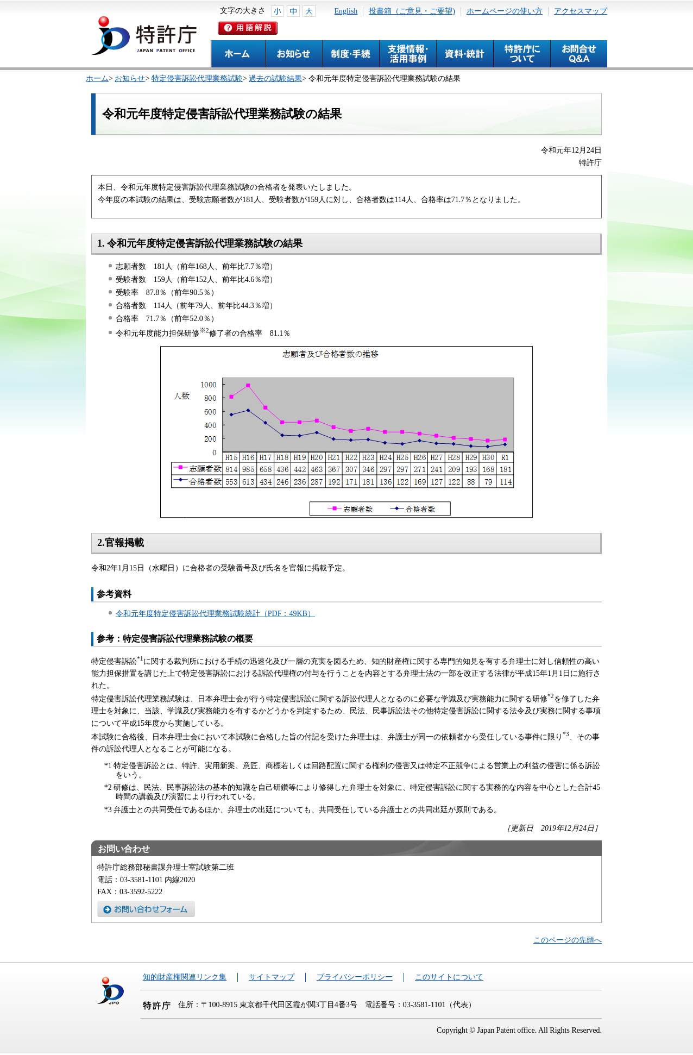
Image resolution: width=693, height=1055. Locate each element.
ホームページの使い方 (505, 11)
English (346, 11)
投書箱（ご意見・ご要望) (412, 11)
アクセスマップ (580, 11)
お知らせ (130, 78)
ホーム (97, 78)
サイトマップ (271, 977)
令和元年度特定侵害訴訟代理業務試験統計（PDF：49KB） (215, 614)
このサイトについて (449, 977)
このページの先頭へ (567, 940)
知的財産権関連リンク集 (184, 977)
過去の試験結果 (275, 78)
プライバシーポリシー (355, 977)
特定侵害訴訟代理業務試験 (197, 78)
